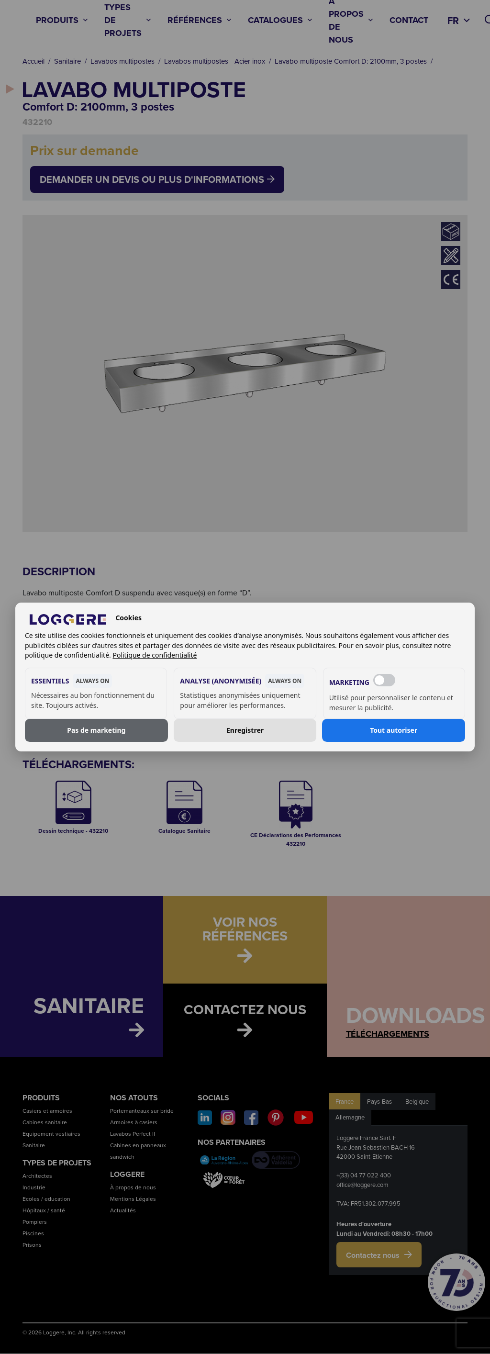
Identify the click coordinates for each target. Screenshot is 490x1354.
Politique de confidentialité (154, 655)
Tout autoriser (393, 730)
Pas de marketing (96, 730)
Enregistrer (245, 730)
